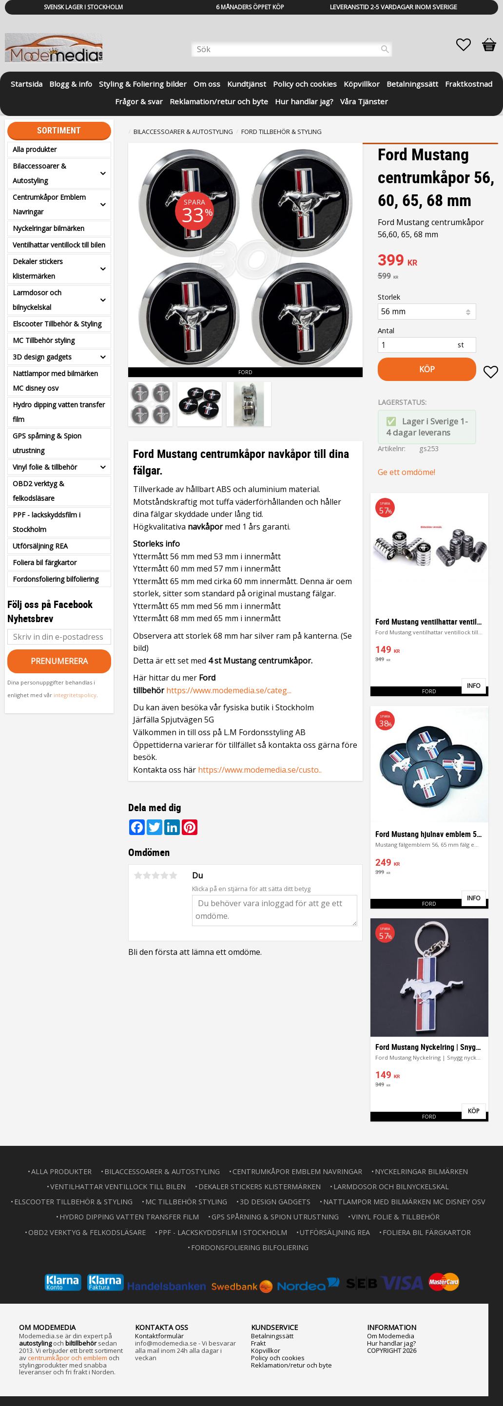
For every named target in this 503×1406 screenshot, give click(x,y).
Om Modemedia (390, 1335)
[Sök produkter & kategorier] (291, 49)
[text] (438, 261)
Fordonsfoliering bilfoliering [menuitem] (55, 579)
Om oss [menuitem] (206, 84)
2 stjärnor (146, 875)
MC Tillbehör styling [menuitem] (44, 340)
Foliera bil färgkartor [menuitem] (45, 562)
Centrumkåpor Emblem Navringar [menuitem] (49, 204)
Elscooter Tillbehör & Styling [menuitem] (57, 323)
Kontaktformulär (159, 1335)
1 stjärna (138, 875)
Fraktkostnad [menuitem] (468, 84)
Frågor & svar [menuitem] (139, 101)
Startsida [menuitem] (26, 84)
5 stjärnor (173, 875)
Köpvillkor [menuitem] (362, 84)
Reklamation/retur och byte (291, 1365)
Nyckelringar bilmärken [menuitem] (48, 228)
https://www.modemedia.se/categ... (228, 690)
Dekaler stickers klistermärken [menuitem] (38, 269)
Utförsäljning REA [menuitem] (40, 546)
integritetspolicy (75, 695)
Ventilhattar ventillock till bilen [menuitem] (59, 244)
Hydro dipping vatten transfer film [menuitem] (59, 412)
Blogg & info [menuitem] (70, 84)
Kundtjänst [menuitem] (246, 84)
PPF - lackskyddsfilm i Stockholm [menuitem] (46, 522)
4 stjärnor (164, 875)
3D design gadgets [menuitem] (42, 356)
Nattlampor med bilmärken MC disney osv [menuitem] (55, 381)
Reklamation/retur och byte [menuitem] (219, 101)
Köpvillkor (265, 1350)
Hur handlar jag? (391, 1343)
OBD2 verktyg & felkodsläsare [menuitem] (38, 491)
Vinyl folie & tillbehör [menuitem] (45, 467)
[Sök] (385, 49)
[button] (468, 45)
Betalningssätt (272, 1335)
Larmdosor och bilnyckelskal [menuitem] (37, 300)
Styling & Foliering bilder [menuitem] (143, 84)
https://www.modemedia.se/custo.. (260, 769)
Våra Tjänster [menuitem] (364, 101)
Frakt (258, 1343)
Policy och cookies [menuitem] (305, 84)
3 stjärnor (155, 875)
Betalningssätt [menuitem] (412, 84)
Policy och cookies (278, 1357)
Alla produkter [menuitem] (35, 149)
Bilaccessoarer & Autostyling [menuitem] (39, 173)
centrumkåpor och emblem (67, 1357)
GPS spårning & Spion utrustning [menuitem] (47, 443)
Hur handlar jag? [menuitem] (304, 101)
